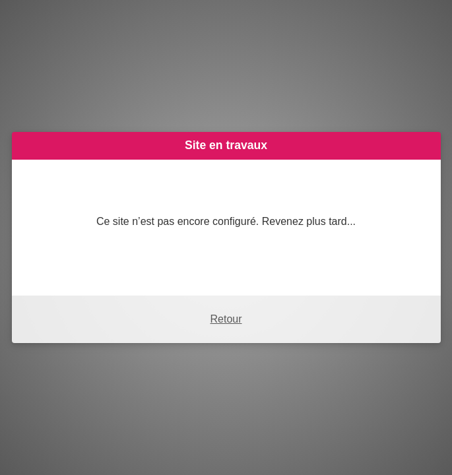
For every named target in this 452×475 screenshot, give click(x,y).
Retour (226, 319)
